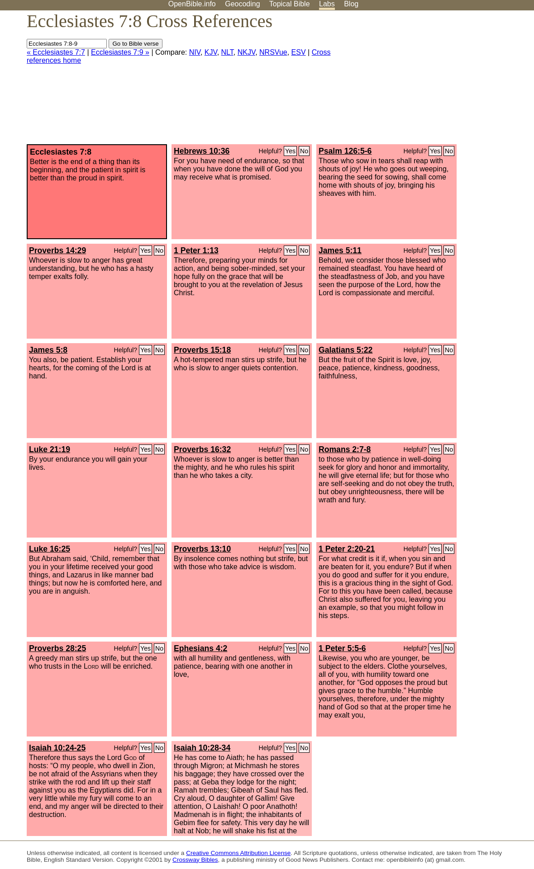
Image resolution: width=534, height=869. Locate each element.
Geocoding (242, 4)
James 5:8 (48, 349)
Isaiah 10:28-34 (202, 747)
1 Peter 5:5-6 (342, 648)
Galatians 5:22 (345, 349)
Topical (289, 4)
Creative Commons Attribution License (238, 853)
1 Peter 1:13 (196, 250)
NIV (194, 52)
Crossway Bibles (195, 859)
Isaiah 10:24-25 (57, 747)
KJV (211, 52)
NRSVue (273, 52)
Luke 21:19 (49, 449)
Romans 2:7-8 (345, 449)
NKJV (246, 52)
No (304, 151)
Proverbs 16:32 (202, 449)
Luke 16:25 (49, 548)
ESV (298, 52)
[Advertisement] (443, 81)
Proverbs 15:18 (202, 349)
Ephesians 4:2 (200, 648)
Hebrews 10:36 (201, 151)
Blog (351, 4)
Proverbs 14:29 (57, 250)
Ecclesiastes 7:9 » (120, 52)
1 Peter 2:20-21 (347, 548)
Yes (290, 151)
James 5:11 (340, 250)
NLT (227, 52)
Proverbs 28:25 (57, 648)
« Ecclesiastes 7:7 (56, 52)
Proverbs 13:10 (202, 548)
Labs (327, 4)
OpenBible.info (192, 4)
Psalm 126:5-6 (345, 151)
